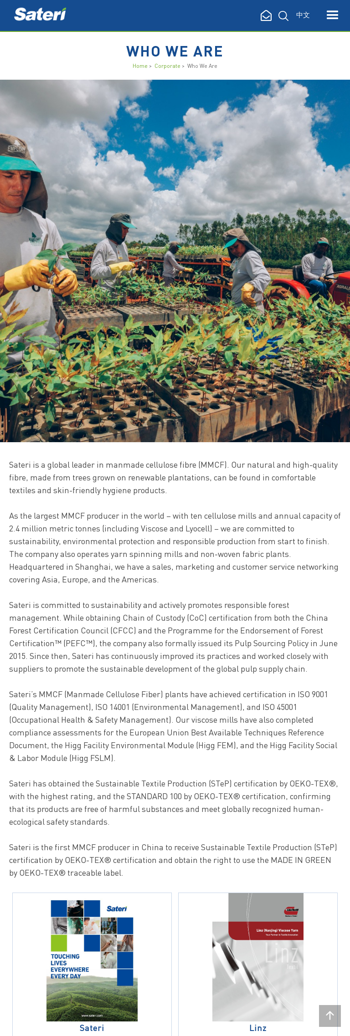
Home (140, 65)
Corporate (167, 65)
